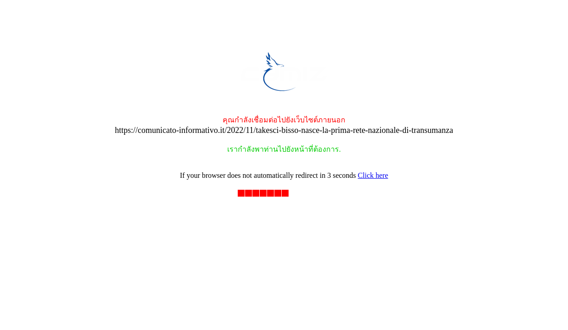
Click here (373, 175)
